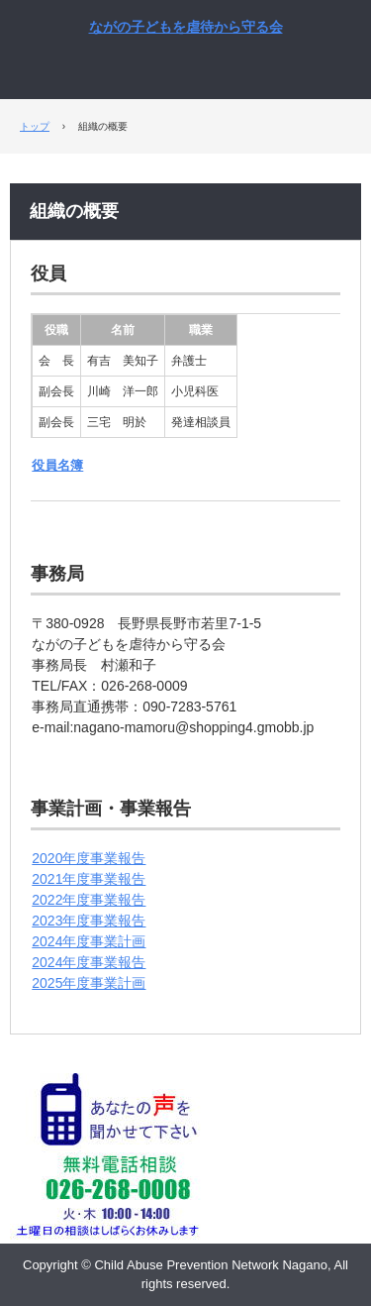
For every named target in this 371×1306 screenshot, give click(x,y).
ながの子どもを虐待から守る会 (186, 27)
